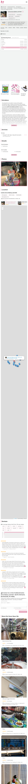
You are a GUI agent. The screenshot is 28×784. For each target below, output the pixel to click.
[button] (14, 362)
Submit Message (23, 611)
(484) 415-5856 (5, 31)
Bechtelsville (10, 8)
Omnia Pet (4, 6)
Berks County (3, 8)
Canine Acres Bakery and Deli (6, 9)
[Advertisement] (13, 65)
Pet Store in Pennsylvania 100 (19, 8)
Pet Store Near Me (11, 6)
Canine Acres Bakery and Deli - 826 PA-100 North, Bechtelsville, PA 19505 (14, 358)
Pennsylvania (18, 6)
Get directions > (4, 200)
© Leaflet (15, 518)
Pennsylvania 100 (12, 18)
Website (4, 34)
